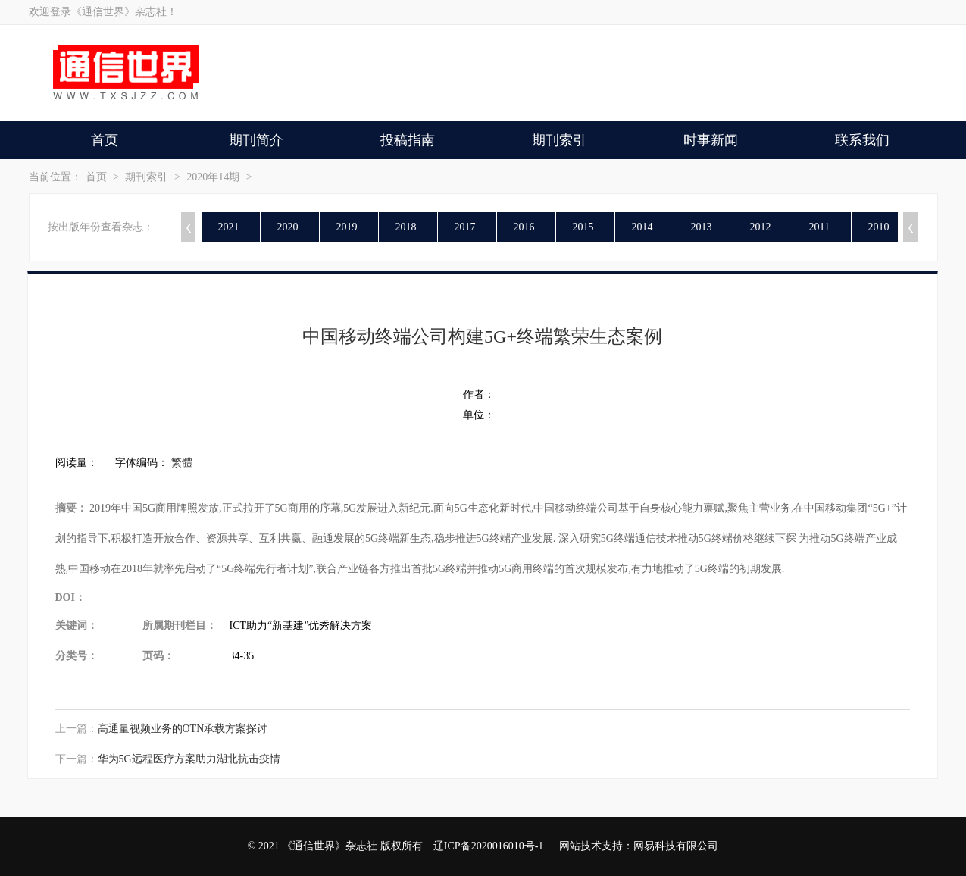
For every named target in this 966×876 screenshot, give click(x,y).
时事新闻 (710, 140)
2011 (819, 227)
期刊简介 (256, 140)
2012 (760, 227)
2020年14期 (212, 177)
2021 (228, 227)
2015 (583, 227)
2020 (288, 227)
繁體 (181, 462)
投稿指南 (407, 140)
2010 (878, 227)
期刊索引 (559, 140)
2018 (406, 227)
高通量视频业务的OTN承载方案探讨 (183, 728)
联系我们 (862, 140)
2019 (347, 227)
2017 (465, 227)
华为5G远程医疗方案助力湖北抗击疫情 (189, 759)
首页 (104, 140)
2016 (524, 227)
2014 (642, 227)
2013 (701, 227)
